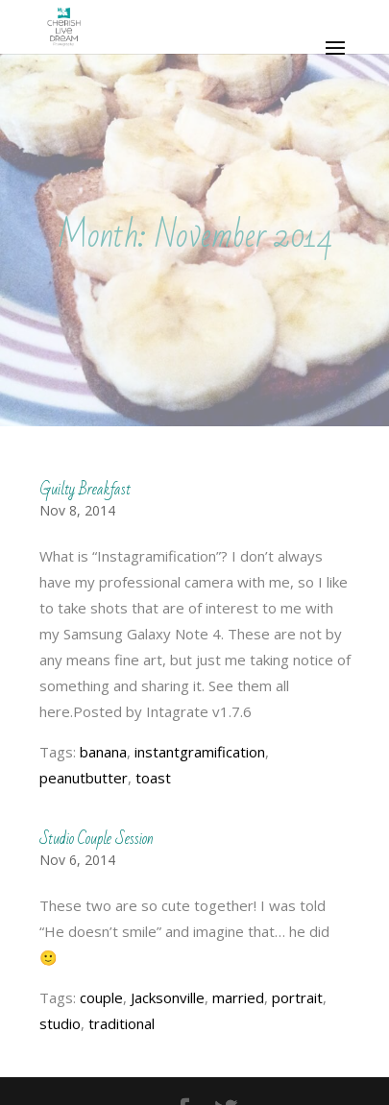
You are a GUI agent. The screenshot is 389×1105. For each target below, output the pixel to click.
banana (103, 751)
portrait (297, 997)
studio (60, 1023)
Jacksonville (168, 997)
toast (153, 777)
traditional (121, 1023)
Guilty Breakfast (85, 489)
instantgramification (199, 751)
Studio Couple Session (96, 838)
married (238, 997)
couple (101, 997)
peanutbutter (83, 777)
